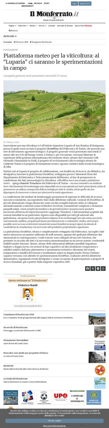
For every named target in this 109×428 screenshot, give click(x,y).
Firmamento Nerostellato (15, 340)
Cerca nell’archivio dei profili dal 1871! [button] (27, 306)
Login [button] (74, 3)
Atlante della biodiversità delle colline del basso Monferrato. (26, 369)
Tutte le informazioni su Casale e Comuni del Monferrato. (25, 382)
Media (33, 25)
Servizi (42, 25)
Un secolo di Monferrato (15, 327)
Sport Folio (83, 25)
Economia (7, 42)
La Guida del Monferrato (15, 378)
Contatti (51, 25)
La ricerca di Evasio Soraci (13, 356)
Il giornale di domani (15, 3)
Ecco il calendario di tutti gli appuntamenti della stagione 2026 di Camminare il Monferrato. (38, 318)
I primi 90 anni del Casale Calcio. (15, 343)
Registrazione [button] (85, 3)
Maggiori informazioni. (54, 426)
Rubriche (23, 25)
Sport (47, 3)
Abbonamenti (27, 6)
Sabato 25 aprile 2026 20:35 (53, 20)
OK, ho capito (54, 421)
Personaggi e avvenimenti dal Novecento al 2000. (22, 330)
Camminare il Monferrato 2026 (18, 314)
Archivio (34, 3)
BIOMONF (8, 366)
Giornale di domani (65, 25)
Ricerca (13, 30)
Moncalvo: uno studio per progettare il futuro (25, 353)
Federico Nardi (28, 285)
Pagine (12, 25)
